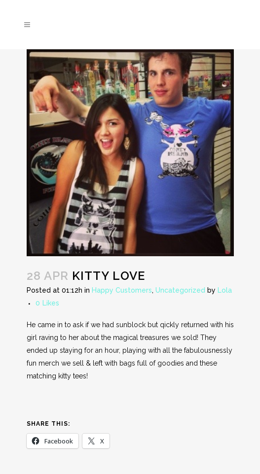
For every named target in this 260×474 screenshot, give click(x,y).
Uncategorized (180, 290)
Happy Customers (122, 290)
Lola (225, 290)
